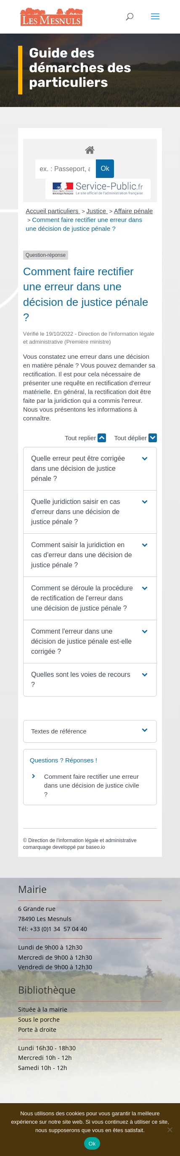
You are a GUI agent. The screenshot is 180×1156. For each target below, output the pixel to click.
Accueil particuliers (53, 210)
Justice (97, 210)
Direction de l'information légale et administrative (82, 840)
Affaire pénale (133, 210)
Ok (91, 1143)
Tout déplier (135, 437)
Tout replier (85, 437)
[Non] (169, 1129)
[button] (90, 468)
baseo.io (95, 847)
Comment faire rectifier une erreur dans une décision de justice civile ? (91, 785)
